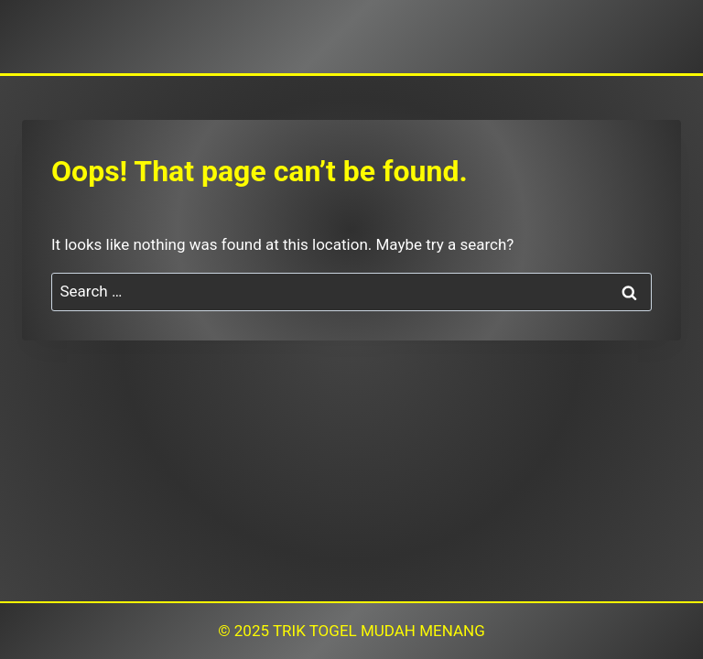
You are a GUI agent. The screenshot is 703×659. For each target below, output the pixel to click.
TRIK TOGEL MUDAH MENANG (379, 630)
